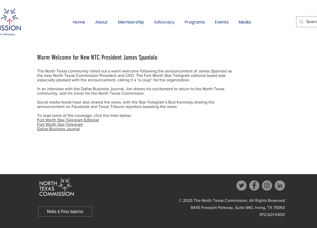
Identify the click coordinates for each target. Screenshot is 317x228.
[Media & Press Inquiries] (65, 211)
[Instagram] (267, 185)
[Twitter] (241, 185)
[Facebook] (254, 185)
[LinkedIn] (280, 185)
